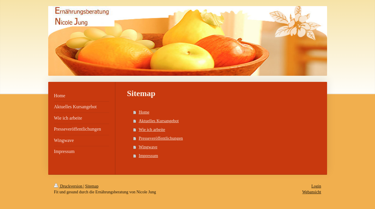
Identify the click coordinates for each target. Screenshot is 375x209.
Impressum (148, 155)
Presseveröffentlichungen (161, 138)
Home (144, 112)
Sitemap (91, 186)
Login (316, 186)
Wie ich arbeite (152, 129)
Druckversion (68, 186)
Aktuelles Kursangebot (159, 120)
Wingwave (148, 147)
